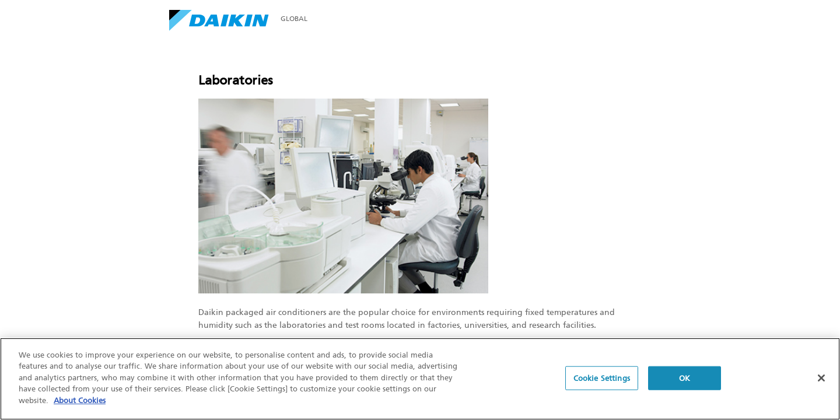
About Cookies (80, 401)
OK (684, 378)
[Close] (821, 378)
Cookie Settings (601, 378)
